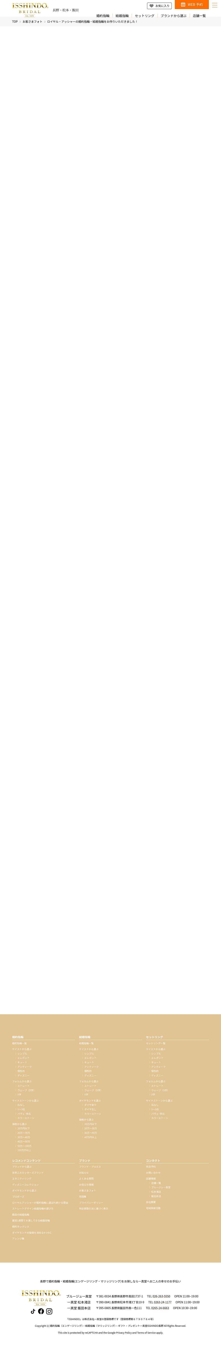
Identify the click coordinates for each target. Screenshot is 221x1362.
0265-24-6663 (160, 1311)
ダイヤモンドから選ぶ (24, 1194)
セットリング (144, 16)
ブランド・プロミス (90, 1170)
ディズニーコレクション (25, 1188)
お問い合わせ (153, 1175)
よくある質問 (86, 1182)
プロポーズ (18, 1200)
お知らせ (84, 1175)
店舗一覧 (199, 16)
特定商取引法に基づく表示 (93, 1212)
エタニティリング (21, 1182)
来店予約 (151, 1170)
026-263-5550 (161, 1300)
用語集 (82, 1200)
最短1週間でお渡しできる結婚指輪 (31, 1223)
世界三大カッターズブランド (28, 1175)
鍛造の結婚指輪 (20, 1218)
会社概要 (151, 1205)
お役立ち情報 (86, 1188)
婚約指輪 (102, 16)
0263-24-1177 (162, 1305)
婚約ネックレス (20, 1230)
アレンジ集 (18, 1242)
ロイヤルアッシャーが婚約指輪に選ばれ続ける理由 (40, 1205)
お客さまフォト (32, 25)
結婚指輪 (122, 16)
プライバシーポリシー (91, 1205)
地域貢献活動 (153, 1211)
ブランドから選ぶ (174, 16)
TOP (15, 25)
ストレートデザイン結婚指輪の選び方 (32, 1212)
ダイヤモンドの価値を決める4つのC (31, 1235)
